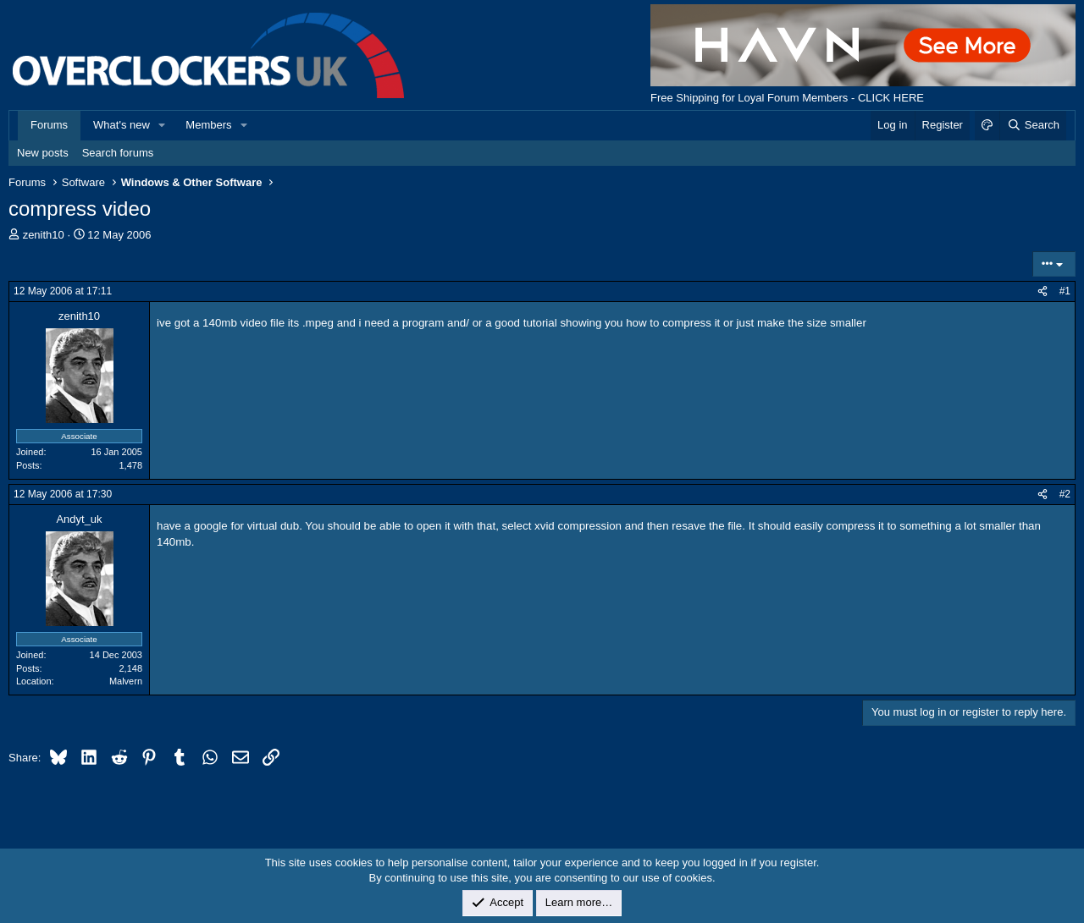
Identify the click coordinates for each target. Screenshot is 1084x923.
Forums (49, 124)
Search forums (118, 152)
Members (208, 124)
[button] (163, 125)
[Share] (1042, 291)
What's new (121, 124)
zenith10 (43, 234)
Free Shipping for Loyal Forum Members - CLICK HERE (787, 97)
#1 (1064, 291)
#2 (1064, 494)
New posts (43, 152)
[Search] (1032, 125)
